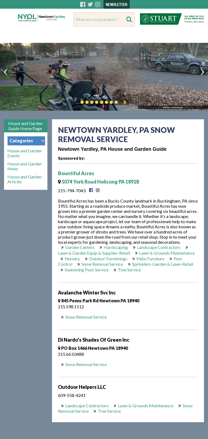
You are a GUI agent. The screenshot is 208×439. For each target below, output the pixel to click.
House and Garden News (24, 166)
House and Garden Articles (24, 179)
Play (124, 102)
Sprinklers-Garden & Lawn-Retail (162, 264)
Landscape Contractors (158, 247)
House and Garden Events (24, 153)
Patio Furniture (150, 258)
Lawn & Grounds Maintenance (167, 252)
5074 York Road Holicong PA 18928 (98, 182)
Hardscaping (116, 247)
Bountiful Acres (76, 173)
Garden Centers (80, 247)
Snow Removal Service (102, 264)
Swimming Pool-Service (87, 269)
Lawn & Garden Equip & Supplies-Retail (94, 252)
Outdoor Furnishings (108, 258)
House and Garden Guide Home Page (25, 126)
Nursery (72, 258)
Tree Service (129, 269)
